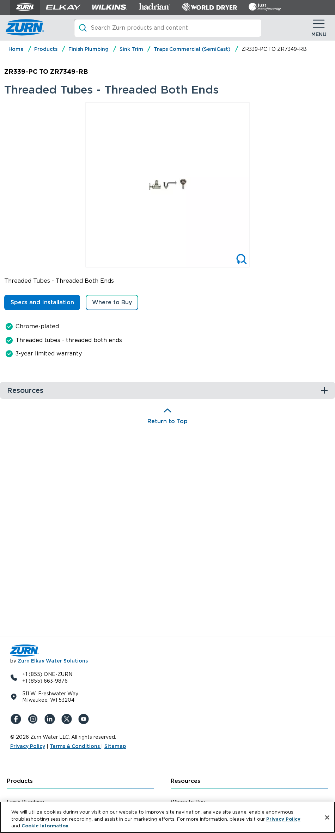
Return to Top (167, 421)
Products (45, 49)
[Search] (167, 27)
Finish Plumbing (88, 49)
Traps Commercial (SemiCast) (192, 49)
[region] (167, 817)
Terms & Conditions (75, 746)
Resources (185, 781)
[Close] (327, 817)
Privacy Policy (27, 746)
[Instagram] (34, 719)
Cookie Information (45, 825)
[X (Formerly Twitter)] (68, 719)
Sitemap (115, 746)
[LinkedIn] (51, 719)
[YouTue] (85, 719)
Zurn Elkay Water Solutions (53, 661)
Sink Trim (131, 49)
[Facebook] (17, 719)
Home (16, 49)
